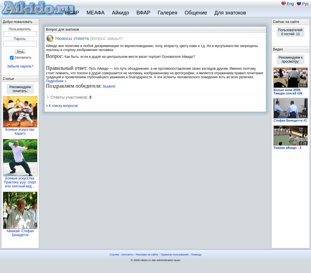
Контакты (127, 254)
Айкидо (120, 13)
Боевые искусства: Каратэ (20, 132)
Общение (196, 13)
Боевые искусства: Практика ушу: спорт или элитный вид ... (20, 182)
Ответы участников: (68, 97)
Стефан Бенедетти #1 (290, 120)
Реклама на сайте (147, 254)
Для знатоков (230, 13)
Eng (291, 3)
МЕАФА (96, 13)
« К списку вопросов (62, 106)
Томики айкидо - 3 (287, 147)
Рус (305, 3)
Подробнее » (56, 81)
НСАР (72, 13)
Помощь (196, 254)
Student (108, 86)
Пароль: (20, 39)
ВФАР (143, 13)
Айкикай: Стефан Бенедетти (20, 233)
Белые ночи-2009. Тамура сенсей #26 (288, 91)
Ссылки (114, 254)
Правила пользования (174, 254)
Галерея (167, 13)
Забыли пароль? (20, 66)
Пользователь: (20, 29)
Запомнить (22, 58)
